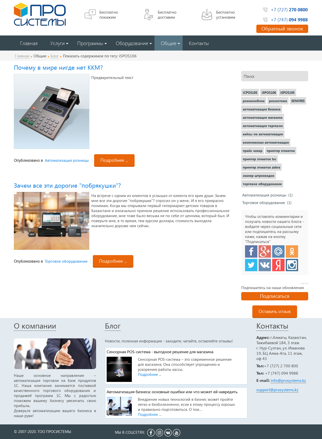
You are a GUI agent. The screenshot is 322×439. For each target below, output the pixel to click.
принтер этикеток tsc (259, 159)
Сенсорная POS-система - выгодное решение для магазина (160, 351)
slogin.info (304, 283)
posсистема (278, 101)
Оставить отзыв (275, 311)
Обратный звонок (282, 28)
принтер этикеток (281, 150)
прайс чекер (252, 150)
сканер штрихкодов (258, 175)
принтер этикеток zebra (261, 167)
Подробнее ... (114, 160)
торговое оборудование (262, 184)
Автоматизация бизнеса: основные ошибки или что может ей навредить (172, 391)
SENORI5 (298, 101)
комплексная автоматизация (266, 142)
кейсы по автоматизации (263, 134)
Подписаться (274, 295)
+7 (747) (289, 19)
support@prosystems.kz (277, 389)
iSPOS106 (269, 92)
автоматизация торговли (263, 126)
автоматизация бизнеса (261, 109)
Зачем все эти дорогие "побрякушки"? (67, 185)
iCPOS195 (250, 92)
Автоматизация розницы (67, 160)
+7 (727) (289, 9)
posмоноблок (254, 101)
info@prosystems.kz (288, 380)
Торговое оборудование (66, 261)
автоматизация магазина (263, 117)
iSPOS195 (287, 92)
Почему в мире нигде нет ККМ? (58, 67)
